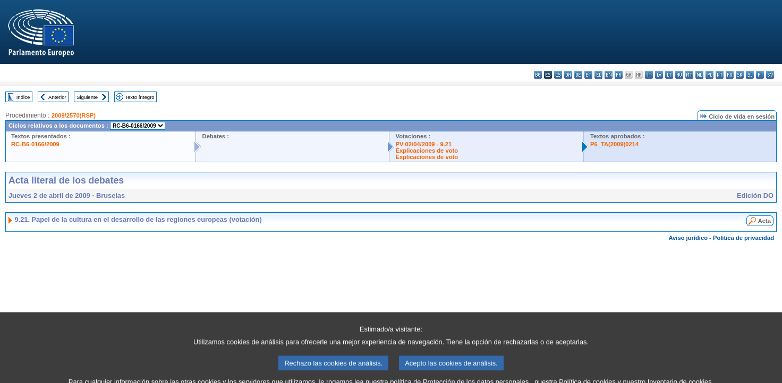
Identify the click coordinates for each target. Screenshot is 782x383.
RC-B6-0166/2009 (35, 144)
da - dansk (568, 75)
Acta (764, 221)
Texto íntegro (139, 97)
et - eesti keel (588, 75)
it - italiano (649, 75)
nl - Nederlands (699, 75)
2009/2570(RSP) (74, 115)
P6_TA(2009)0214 (614, 144)
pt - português (720, 75)
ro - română (730, 75)
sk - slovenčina (740, 75)
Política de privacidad (743, 238)
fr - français (619, 75)
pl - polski (709, 75)
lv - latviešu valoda (659, 75)
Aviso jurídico (688, 238)
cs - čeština (558, 75)
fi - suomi (760, 75)
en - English (609, 75)
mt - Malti (689, 75)
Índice (23, 97)
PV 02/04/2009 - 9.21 (424, 144)
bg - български (538, 75)
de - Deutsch (578, 75)
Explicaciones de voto (427, 150)
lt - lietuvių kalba (669, 75)
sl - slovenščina (750, 75)
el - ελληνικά (598, 75)
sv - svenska (770, 75)
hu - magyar (679, 75)
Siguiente (87, 97)
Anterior (57, 97)
